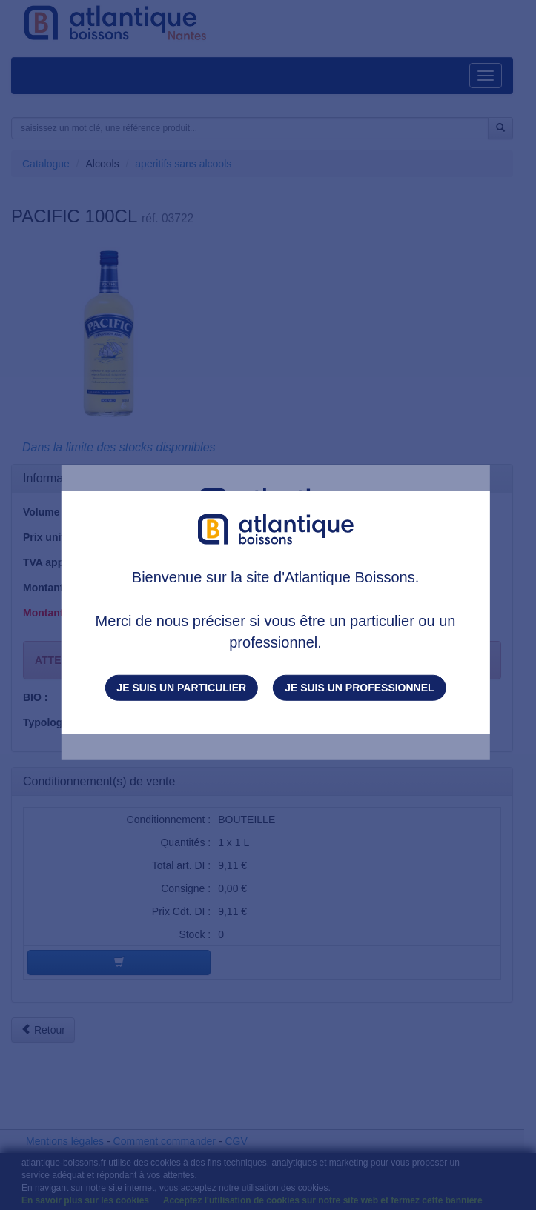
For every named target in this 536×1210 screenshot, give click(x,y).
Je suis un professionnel (359, 688)
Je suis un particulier (181, 688)
